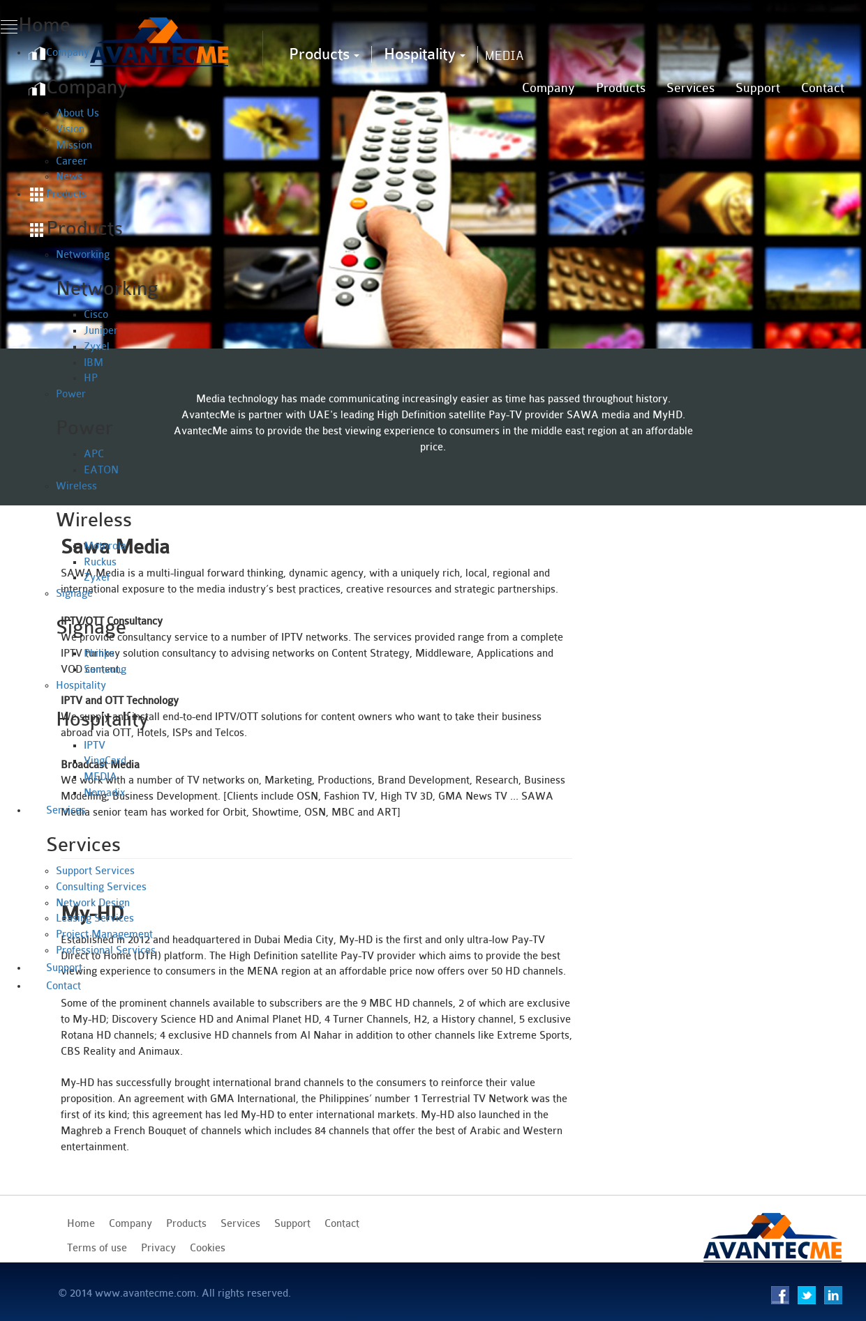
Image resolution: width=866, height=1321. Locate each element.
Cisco (96, 315)
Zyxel (97, 347)
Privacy (158, 1248)
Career (71, 161)
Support (758, 88)
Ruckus (100, 562)
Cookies (207, 1248)
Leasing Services (95, 918)
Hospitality (424, 54)
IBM (93, 363)
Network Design (93, 903)
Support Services (95, 871)
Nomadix (105, 793)
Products (324, 54)
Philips (99, 653)
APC (94, 454)
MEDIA (100, 777)
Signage (74, 594)
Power (71, 394)
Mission (74, 145)
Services (690, 88)
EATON (101, 470)
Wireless (76, 486)
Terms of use (97, 1248)
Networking (83, 255)
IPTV (94, 745)
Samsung (105, 669)
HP (91, 378)
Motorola (105, 546)
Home (81, 1224)
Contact (822, 88)
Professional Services (106, 950)
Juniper (101, 331)
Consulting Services (101, 887)
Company (548, 88)
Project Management (104, 934)
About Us (77, 113)
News (69, 177)
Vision (70, 129)
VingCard (105, 761)
